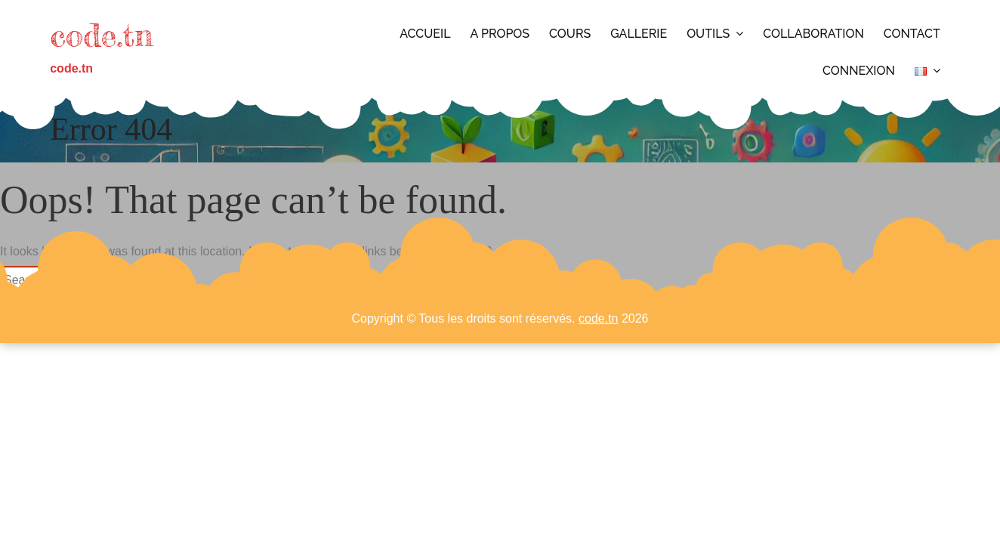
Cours (570, 33)
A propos (500, 33)
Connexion (859, 70)
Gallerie (638, 33)
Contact (912, 33)
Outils (708, 33)
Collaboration (813, 33)
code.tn (101, 35)
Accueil (425, 33)
